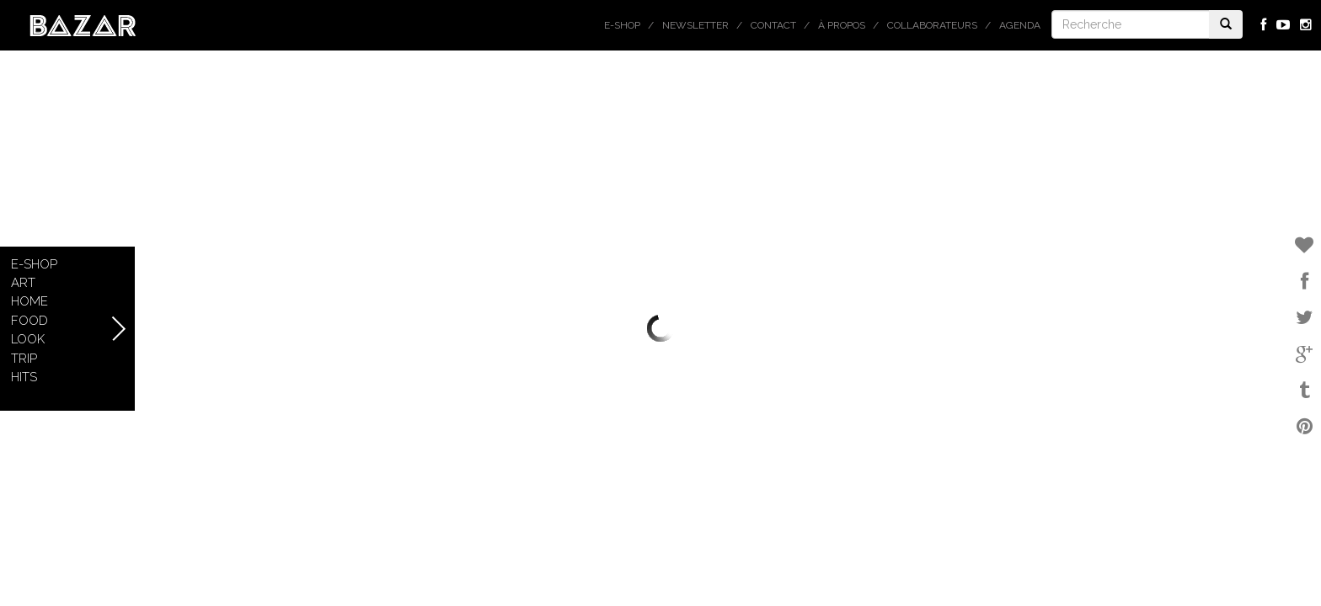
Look (28, 339)
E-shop (622, 25)
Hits (24, 377)
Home (29, 301)
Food (29, 320)
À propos (841, 25)
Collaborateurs (932, 25)
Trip (24, 358)
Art (23, 282)
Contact (773, 25)
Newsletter (695, 25)
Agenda (1019, 25)
